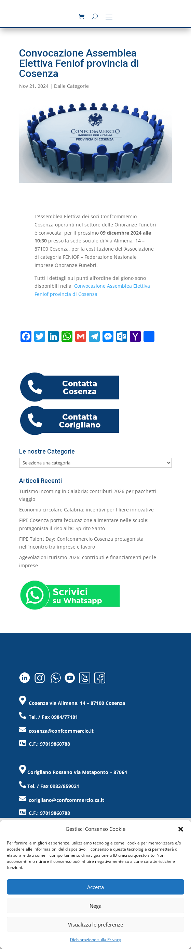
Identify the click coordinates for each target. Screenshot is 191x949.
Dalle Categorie (71, 86)
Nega (95, 905)
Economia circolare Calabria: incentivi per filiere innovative (86, 509)
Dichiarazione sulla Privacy (95, 940)
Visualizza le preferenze (95, 924)
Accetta (95, 887)
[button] (180, 829)
